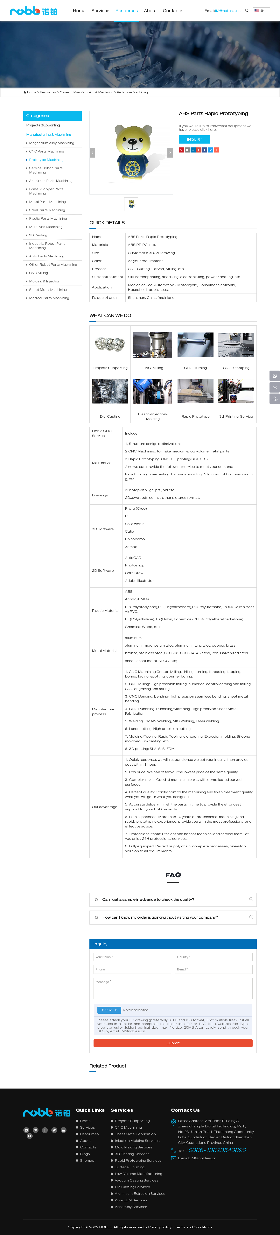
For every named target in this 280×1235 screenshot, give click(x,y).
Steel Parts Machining (47, 210)
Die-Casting (110, 416)
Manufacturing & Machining (93, 92)
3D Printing (38, 235)
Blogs (85, 1154)
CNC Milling (38, 273)
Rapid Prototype (195, 416)
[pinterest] (35, 1130)
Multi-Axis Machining (45, 227)
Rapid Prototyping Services (138, 1160)
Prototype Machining (132, 92)
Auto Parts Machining (46, 256)
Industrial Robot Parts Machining (47, 246)
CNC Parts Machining (46, 151)
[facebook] (45, 1130)
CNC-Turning (195, 368)
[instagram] (26, 1130)
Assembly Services (131, 1207)
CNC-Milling (153, 368)
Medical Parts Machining (49, 298)
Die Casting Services (132, 1187)
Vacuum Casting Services (136, 1180)
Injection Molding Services (137, 1141)
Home (79, 10)
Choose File (109, 1010)
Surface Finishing (129, 1167)
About (150, 10)
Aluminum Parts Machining (51, 181)
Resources (127, 10)
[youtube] (30, 1136)
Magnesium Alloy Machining (51, 143)
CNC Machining (141, 451)
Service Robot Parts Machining (46, 170)
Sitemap (87, 1160)
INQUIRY (194, 139)
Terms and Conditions (193, 1227)
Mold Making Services (133, 1147)
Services (100, 10)
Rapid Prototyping (161, 237)
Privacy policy (160, 1227)
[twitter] (54, 1130)
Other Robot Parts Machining (53, 264)
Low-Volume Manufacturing (138, 1174)
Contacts (172, 10)
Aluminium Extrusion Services (140, 1194)
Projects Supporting (43, 125)
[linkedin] (63, 1130)
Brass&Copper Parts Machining (46, 191)
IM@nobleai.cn (133, 1031)
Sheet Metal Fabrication (135, 1134)
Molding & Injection (44, 281)
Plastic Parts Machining (48, 218)
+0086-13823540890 (215, 1150)
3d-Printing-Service (236, 416)
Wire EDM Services (131, 1200)
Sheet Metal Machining (48, 290)
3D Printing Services (132, 1154)
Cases (65, 92)
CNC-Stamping (236, 368)
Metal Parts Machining (47, 202)
